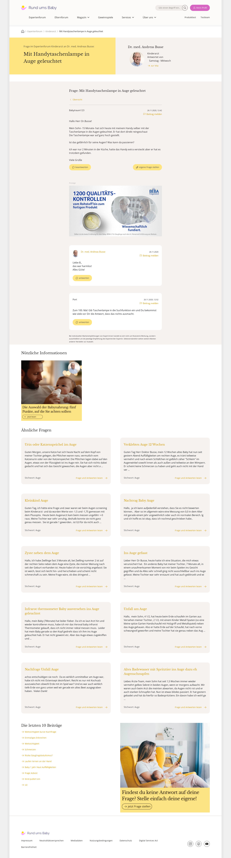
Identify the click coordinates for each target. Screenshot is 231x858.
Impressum (26, 840)
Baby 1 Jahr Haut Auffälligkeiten (40, 767)
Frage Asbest (31, 773)
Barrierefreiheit (29, 847)
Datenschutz (126, 840)
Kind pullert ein (32, 779)
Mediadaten (77, 840)
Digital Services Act (148, 840)
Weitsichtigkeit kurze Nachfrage (40, 731)
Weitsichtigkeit (32, 743)
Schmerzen (30, 749)
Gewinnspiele (105, 17)
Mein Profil (201, 7)
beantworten (81, 167)
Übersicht (77, 99)
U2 (26, 784)
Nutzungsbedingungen (101, 840)
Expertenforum (37, 17)
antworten (84, 278)
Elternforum (61, 17)
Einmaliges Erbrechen (35, 737)
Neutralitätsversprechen (51, 840)
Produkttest (190, 17)
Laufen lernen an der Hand (38, 761)
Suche (185, 8)
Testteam (205, 17)
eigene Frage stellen (149, 167)
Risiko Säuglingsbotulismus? (39, 755)
